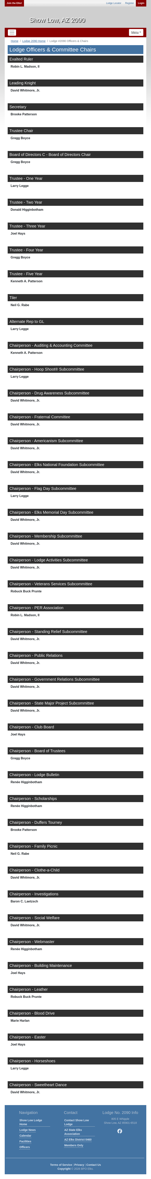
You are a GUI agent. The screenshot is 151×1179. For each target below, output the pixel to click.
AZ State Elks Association (73, 1131)
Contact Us (93, 1164)
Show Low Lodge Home (30, 1122)
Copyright (63, 1168)
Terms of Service (61, 1164)
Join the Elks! (14, 3)
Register (129, 3)
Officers (24, 1147)
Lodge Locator (113, 3)
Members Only (73, 1145)
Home (14, 41)
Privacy (79, 1164)
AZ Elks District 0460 (78, 1139)
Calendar (25, 1135)
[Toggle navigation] (12, 32)
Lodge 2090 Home (33, 41)
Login (141, 3)
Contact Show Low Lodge (76, 1122)
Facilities (25, 1141)
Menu (135, 32)
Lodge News (27, 1129)
